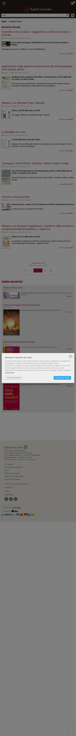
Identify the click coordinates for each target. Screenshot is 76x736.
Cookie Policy (9, 372)
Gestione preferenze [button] (14, 378)
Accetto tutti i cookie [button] (62, 378)
